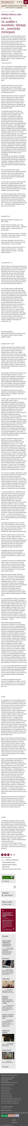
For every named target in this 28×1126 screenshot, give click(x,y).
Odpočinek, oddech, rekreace (9, 864)
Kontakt (14, 1120)
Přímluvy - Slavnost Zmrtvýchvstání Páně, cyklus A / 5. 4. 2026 (8, 1000)
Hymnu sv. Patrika (9, 1106)
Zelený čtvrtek (6, 1050)
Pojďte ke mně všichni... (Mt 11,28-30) (11, 869)
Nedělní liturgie (8, 929)
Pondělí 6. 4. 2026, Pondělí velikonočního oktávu (7, 915)
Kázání (12, 11)
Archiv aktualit (5, 1066)
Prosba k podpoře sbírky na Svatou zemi (8, 1016)
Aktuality (5, 936)
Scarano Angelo (4, 11)
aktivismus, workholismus (12, 860)
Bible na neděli (7, 902)
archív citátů (19, 7)
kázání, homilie (5, 867)
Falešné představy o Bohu (8, 862)
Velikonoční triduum (6, 1031)
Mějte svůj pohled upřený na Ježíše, (14, 6)
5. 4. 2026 (4, 904)
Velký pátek (6, 979)
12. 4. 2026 (9, 904)
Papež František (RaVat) (6, 1112)
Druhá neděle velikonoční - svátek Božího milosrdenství (6, 943)
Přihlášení (5, 893)
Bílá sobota (5, 958)
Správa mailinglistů (8, 895)
